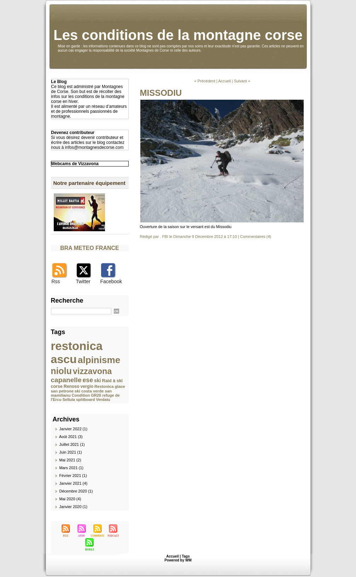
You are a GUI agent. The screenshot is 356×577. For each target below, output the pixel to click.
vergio (87, 386)
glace (120, 386)
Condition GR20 (86, 395)
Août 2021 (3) (71, 437)
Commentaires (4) (255, 236)
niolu (61, 371)
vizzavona (92, 371)
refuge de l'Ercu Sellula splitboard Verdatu (85, 397)
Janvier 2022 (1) (73, 429)
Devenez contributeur (73, 132)
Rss (56, 281)
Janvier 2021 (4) (73, 483)
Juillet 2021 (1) (72, 444)
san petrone (62, 391)
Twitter (83, 281)
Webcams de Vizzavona (75, 163)
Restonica (103, 386)
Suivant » (242, 81)
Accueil (224, 81)
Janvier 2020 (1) (73, 507)
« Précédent (204, 81)
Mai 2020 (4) (70, 499)
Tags (186, 556)
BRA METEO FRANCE (89, 248)
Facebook (111, 281)
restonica (77, 345)
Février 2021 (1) (73, 475)
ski (97, 380)
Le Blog (59, 81)
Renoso (72, 386)
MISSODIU (161, 93)
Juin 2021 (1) (70, 452)
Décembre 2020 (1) (76, 491)
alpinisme (99, 360)
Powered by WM (178, 560)
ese (88, 380)
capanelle (66, 380)
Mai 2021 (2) (70, 460)
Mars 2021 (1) (71, 468)
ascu (64, 359)
